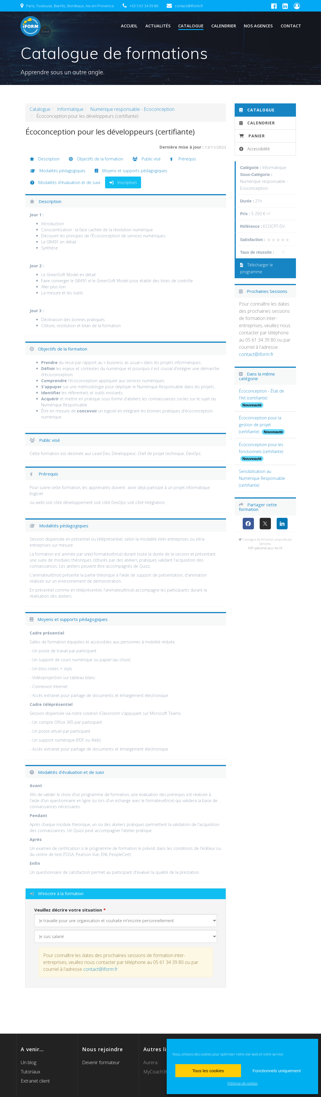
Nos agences (258, 26)
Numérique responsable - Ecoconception (132, 109)
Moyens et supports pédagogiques (131, 170)
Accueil (129, 26)
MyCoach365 (157, 1071)
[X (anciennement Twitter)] (265, 523)
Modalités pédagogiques (58, 170)
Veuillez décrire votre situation (68, 910)
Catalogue (191, 26)
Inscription (123, 182)
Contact (291, 26)
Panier (252, 136)
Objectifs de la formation (96, 159)
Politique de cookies (242, 1083)
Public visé (146, 159)
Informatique (70, 109)
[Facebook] (248, 523)
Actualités (157, 26)
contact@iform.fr (100, 969)
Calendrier (223, 26)
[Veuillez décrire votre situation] (125, 936)
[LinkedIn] (282, 523)
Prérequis (183, 159)
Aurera (150, 1062)
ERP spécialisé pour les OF (265, 548)
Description (45, 159)
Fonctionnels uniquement (276, 1070)
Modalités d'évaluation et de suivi (65, 182)
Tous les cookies (208, 1070)
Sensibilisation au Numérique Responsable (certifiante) (262, 478)
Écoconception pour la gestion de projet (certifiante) (260, 424)
